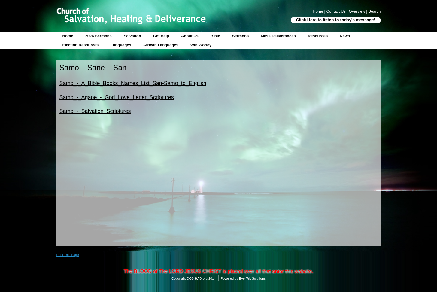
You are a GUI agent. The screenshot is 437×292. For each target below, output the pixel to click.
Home (67, 36)
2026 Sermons (98, 36)
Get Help (161, 36)
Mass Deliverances (278, 36)
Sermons (240, 36)
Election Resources (80, 45)
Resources (318, 36)
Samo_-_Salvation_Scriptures (95, 111)
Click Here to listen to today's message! (335, 19)
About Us (190, 36)
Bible (215, 36)
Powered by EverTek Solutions (243, 278)
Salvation (132, 36)
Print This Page (67, 255)
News (345, 36)
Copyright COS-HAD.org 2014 (193, 278)
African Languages (160, 45)
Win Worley (200, 45)
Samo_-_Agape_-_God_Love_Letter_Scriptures (116, 97)
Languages (121, 45)
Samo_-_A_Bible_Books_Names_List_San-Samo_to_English (132, 83)
